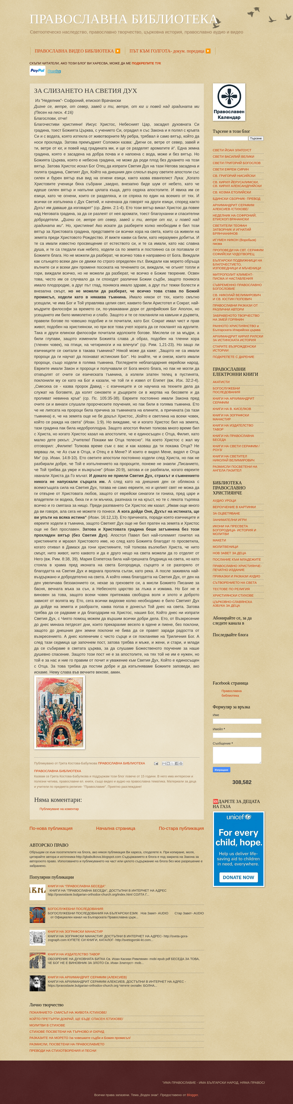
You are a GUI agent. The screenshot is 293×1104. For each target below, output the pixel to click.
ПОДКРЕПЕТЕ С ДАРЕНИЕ (233, 357)
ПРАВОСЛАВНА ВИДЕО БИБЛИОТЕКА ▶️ (78, 51)
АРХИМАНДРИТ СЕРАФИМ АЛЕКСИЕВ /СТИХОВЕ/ (233, 207)
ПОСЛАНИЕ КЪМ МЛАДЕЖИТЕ (237, 559)
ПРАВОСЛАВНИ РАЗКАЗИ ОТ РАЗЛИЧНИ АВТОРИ (235, 307)
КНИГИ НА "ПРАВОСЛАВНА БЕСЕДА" (76, 886)
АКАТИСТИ (221, 382)
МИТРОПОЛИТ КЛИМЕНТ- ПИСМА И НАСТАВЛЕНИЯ (233, 276)
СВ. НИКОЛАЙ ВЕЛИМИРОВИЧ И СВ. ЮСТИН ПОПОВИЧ (237, 297)
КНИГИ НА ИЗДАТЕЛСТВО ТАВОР (74, 954)
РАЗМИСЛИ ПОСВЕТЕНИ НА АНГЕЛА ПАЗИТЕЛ (235, 468)
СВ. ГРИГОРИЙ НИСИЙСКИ (234, 176)
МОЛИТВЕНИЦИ (225, 546)
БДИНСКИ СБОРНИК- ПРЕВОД (237, 198)
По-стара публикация (181, 828)
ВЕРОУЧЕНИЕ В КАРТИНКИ (234, 507)
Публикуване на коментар (59, 809)
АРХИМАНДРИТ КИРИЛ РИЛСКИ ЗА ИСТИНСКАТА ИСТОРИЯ (238, 338)
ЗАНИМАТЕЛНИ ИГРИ (230, 520)
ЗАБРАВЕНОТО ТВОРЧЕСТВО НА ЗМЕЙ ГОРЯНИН (236, 317)
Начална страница (115, 828)
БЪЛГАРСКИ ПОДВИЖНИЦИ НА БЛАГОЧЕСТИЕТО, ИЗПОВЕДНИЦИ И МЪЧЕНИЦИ (237, 264)
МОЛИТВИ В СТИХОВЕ (47, 1025)
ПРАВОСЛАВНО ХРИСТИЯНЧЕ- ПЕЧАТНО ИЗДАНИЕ (237, 568)
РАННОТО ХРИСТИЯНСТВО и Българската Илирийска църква (237, 328)
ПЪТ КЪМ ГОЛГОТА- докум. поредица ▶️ (170, 51)
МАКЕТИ (219, 540)
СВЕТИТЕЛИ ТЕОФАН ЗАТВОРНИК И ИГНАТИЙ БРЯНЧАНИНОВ (232, 229)
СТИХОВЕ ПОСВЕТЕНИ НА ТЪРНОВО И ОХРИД (67, 1031)
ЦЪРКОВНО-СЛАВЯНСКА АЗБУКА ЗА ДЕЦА (232, 604)
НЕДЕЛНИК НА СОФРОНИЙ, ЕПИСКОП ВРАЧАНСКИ (235, 217)
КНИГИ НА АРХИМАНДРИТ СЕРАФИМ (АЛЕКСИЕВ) (87, 977)
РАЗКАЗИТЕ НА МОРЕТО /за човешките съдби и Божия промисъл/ (80, 1038)
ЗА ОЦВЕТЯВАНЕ (226, 513)
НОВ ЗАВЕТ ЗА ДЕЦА (229, 553)
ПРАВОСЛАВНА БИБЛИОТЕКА (124, 19)
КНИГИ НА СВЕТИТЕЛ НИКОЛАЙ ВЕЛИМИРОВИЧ (234, 458)
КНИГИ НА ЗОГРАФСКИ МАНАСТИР (75, 931)
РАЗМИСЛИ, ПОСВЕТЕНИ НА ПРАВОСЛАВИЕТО (67, 1044)
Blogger (192, 1095)
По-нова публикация (51, 828)
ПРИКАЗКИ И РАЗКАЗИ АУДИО (236, 576)
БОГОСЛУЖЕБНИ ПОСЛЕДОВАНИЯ (75, 909)
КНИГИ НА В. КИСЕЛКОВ (232, 409)
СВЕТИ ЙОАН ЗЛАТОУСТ (232, 150)
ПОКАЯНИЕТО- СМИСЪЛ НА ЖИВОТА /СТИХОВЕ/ (68, 1012)
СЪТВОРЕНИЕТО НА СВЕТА (235, 582)
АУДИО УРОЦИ (224, 500)
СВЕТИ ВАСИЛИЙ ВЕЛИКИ (233, 156)
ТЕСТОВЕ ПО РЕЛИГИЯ (231, 589)
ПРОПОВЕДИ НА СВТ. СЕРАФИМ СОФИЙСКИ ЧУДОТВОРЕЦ (238, 252)
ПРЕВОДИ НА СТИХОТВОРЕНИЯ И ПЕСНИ (63, 1050)
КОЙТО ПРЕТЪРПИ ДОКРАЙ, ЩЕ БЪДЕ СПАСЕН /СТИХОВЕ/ (76, 1019)
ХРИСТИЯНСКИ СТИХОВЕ (233, 595)
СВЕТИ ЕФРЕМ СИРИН (231, 169)
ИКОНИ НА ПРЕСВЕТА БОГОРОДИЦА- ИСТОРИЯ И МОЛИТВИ (234, 530)
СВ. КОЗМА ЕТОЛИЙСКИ (232, 192)
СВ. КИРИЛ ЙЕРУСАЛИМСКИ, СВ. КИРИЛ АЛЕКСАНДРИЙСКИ (237, 184)
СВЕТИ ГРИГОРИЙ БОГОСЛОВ (237, 163)
